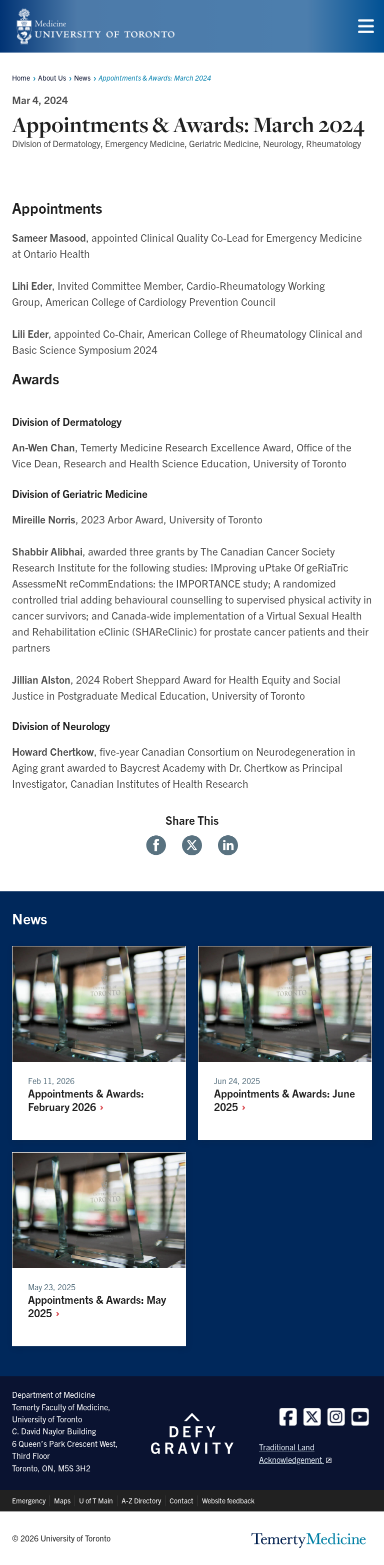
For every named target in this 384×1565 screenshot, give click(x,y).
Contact (182, 1500)
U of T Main (96, 1500)
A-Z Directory (141, 1500)
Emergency (29, 1500)
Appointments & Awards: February (86, 1099)
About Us (52, 77)
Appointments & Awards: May (97, 1305)
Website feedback (228, 1500)
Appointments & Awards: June (284, 1099)
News (82, 77)
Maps (62, 1500)
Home (21, 77)
